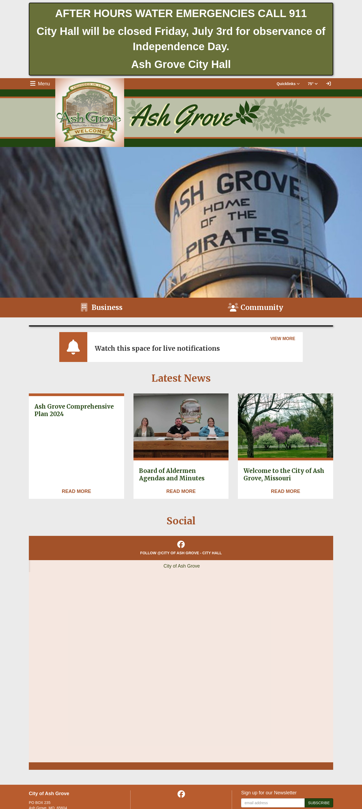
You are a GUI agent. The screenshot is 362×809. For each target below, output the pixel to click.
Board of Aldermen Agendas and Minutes (171, 474)
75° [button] (313, 84)
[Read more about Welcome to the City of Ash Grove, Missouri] (285, 491)
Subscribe (319, 803)
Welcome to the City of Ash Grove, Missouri (283, 474)
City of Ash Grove (181, 566)
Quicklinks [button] (288, 84)
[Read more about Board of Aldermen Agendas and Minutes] (181, 491)
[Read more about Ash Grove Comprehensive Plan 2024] (76, 491)
